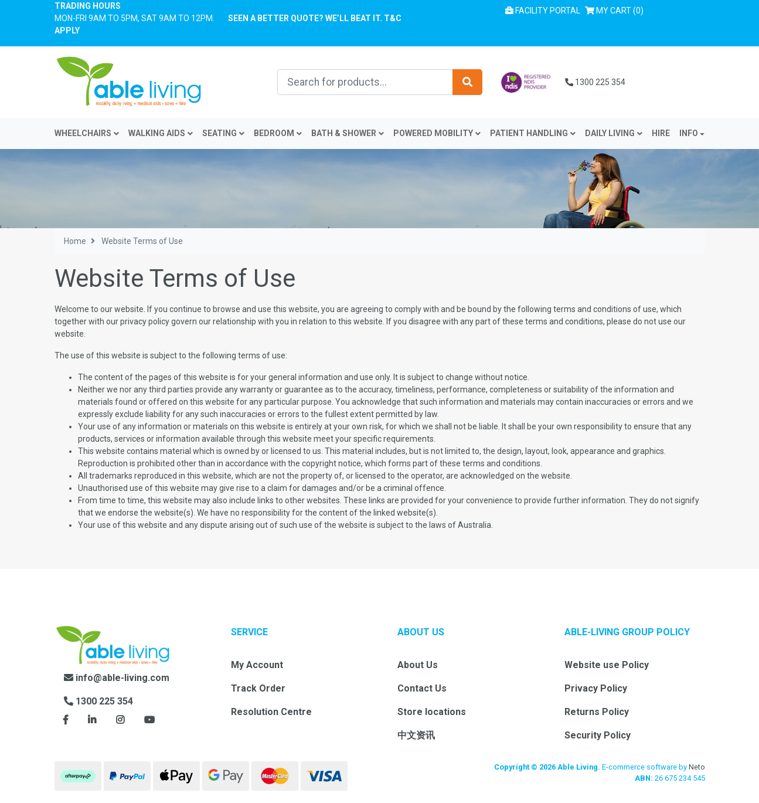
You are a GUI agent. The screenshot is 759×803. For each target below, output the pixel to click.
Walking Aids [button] (160, 133)
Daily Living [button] (613, 133)
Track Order (258, 688)
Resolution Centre (271, 711)
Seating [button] (223, 133)
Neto (697, 767)
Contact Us (422, 688)
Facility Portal (542, 10)
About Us (417, 664)
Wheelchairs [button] (87, 133)
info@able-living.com (116, 677)
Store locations (431, 711)
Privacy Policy (595, 688)
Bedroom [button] (278, 133)
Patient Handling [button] (533, 133)
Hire (661, 133)
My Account (257, 664)
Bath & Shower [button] (347, 133)
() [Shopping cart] (616, 9)
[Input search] (365, 82)
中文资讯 (416, 735)
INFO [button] (688, 133)
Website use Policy (606, 664)
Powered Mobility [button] (437, 133)
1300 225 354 (595, 82)
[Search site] (467, 82)
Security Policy (597, 735)
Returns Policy (596, 711)
